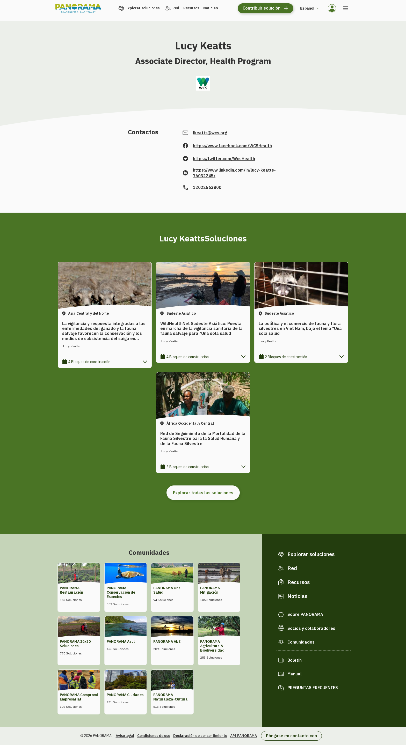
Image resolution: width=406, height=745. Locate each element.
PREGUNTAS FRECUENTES (312, 687)
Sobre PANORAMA (305, 614)
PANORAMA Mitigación (210, 590)
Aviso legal (125, 735)
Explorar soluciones (143, 8)
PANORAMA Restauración (71, 590)
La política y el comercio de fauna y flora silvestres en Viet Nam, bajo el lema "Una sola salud (300, 328)
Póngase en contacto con (291, 735)
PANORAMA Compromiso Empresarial (81, 697)
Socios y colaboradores (311, 628)
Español (307, 8)
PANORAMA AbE (166, 641)
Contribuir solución (261, 8)
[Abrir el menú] (345, 8)
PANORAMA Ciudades (125, 694)
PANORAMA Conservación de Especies (121, 592)
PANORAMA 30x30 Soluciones (75, 643)
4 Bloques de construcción (89, 361)
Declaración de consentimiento (200, 735)
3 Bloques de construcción (187, 466)
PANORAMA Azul (121, 641)
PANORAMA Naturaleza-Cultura (170, 697)
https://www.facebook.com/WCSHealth (232, 145)
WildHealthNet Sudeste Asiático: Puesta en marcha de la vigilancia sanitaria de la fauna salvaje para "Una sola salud (201, 328)
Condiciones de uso (153, 735)
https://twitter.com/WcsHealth (224, 158)
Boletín (294, 660)
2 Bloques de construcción (286, 357)
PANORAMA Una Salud (167, 590)
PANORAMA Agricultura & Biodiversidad (212, 646)
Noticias (210, 8)
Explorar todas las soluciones (203, 492)
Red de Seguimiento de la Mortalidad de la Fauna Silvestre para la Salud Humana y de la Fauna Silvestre (202, 438)
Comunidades (301, 642)
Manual (294, 673)
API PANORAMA (243, 735)
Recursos (191, 8)
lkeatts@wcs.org (210, 132)
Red (175, 8)
